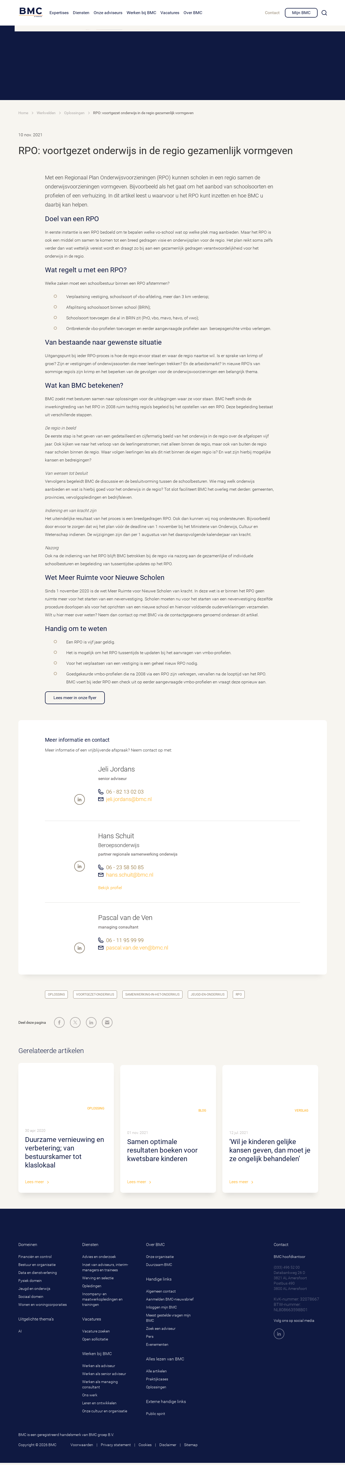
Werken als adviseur (98, 1368)
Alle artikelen (156, 1373)
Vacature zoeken (96, 1333)
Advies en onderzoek (99, 1259)
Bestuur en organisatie (37, 1267)
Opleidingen (91, 1288)
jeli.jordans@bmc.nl (129, 799)
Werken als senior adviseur (104, 1376)
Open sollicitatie (95, 1341)
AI (20, 1333)
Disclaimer (167, 1447)
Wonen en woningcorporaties (42, 1307)
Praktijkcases (157, 1381)
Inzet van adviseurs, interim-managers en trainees (105, 1269)
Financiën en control (35, 1259)
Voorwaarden (81, 1447)
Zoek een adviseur (161, 1330)
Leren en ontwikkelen (99, 1405)
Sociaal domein (30, 1299)
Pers (149, 1338)
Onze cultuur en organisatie (104, 1413)
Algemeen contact (161, 1293)
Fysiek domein (30, 1283)
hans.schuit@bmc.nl (129, 875)
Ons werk (89, 1397)
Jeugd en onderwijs (34, 1291)
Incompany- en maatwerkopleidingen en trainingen (102, 1301)
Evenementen (157, 1346)
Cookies (145, 1447)
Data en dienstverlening (37, 1275)
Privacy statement (116, 1447)
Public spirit (155, 1416)
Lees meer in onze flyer (74, 697)
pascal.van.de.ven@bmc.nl (137, 947)
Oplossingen (156, 1389)
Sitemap (191, 1447)
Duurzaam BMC (159, 1267)
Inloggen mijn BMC (161, 1309)
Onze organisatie (160, 1259)
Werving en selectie (98, 1280)
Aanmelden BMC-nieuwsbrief (170, 1301)
